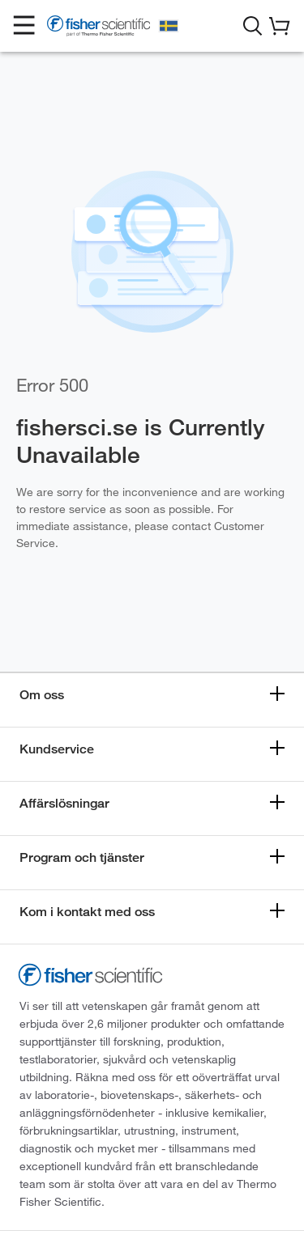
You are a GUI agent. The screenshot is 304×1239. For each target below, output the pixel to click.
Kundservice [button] (56, 749)
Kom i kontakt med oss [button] (87, 911)
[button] (24, 25)
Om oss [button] (41, 694)
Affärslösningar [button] (64, 803)
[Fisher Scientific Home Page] (98, 28)
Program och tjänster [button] (81, 857)
